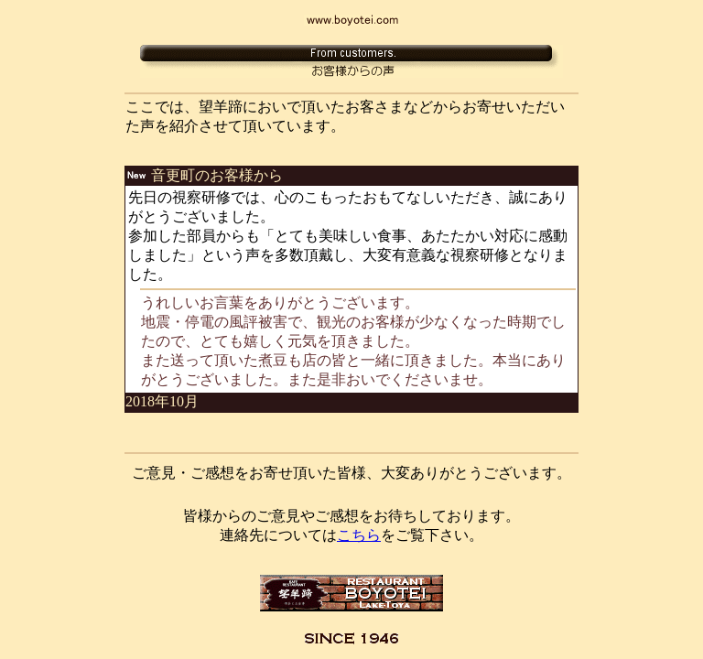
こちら (359, 535)
